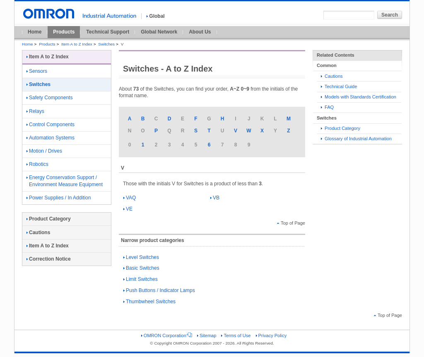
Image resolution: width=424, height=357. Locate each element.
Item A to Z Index (76, 44)
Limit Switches (140, 279)
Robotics (37, 164)
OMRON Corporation (166, 335)
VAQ (129, 198)
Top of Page (291, 222)
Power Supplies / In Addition (58, 198)
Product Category (340, 128)
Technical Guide (339, 86)
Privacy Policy (271, 335)
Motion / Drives (44, 151)
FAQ (327, 107)
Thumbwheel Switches (149, 301)
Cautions (332, 76)
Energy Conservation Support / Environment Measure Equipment (64, 181)
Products (64, 32)
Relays (35, 111)
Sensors (36, 71)
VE (127, 209)
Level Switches (141, 257)
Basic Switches (141, 268)
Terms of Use (236, 335)
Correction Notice (48, 259)
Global (155, 16)
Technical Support (107, 32)
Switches (106, 44)
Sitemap (206, 335)
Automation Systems (50, 138)
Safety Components (49, 98)
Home (34, 32)
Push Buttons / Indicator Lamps (159, 290)
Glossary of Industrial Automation (356, 138)
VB (214, 198)
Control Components (50, 124)
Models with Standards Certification (358, 96)
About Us (200, 32)
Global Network (159, 32)
